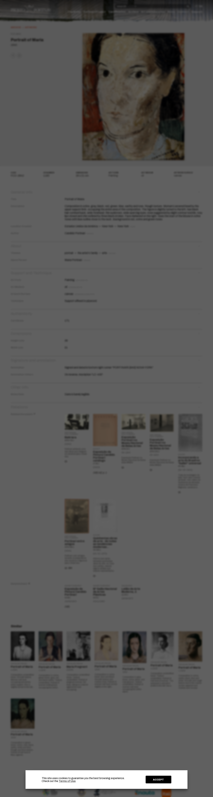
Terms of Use (67, 781)
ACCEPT (158, 779)
